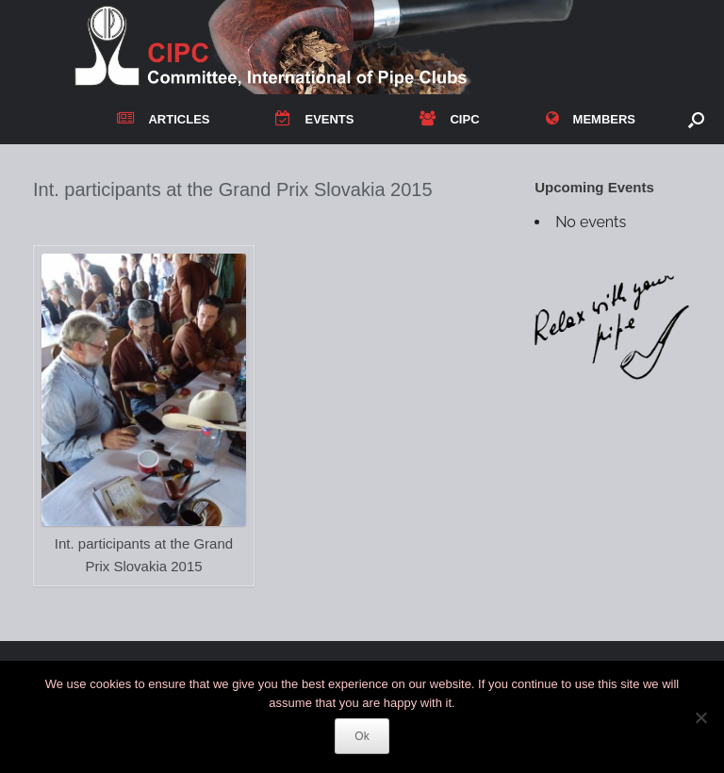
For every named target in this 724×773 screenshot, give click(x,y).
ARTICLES (163, 119)
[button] (696, 119)
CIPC (449, 119)
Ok (361, 736)
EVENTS (314, 119)
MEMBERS (590, 119)
